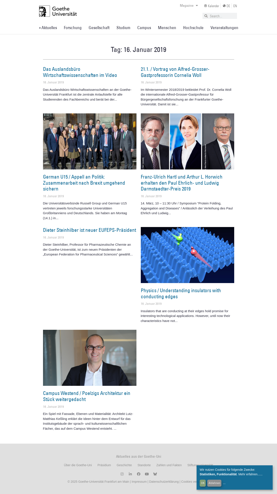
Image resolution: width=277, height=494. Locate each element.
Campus (144, 27)
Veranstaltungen (224, 27)
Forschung (73, 27)
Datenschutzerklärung (164, 481)
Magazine (189, 5)
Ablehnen (214, 483)
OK (203, 483)
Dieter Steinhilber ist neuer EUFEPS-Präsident (89, 230)
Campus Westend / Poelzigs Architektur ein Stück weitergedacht (86, 396)
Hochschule (193, 27)
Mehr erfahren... (249, 474)
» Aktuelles (48, 27)
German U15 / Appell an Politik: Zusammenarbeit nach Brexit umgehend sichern (84, 182)
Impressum (139, 481)
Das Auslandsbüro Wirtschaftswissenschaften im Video (80, 72)
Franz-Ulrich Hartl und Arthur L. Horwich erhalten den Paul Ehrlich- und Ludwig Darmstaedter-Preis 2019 (181, 182)
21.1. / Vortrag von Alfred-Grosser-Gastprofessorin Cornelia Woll (175, 72)
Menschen (167, 27)
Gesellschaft (99, 27)
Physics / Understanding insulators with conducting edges (181, 293)
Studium (123, 27)
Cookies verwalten (194, 481)
